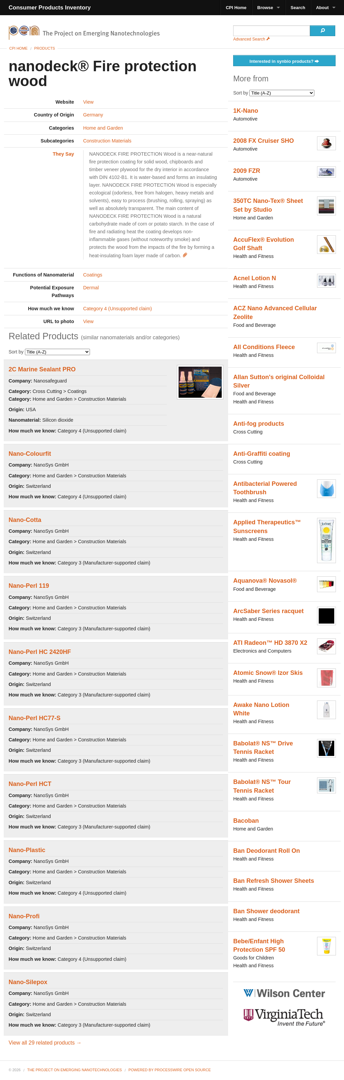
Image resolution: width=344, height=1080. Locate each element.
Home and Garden (103, 128)
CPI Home (236, 7)
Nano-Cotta (25, 520)
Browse (265, 7)
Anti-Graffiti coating (261, 453)
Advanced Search (251, 39)
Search (298, 7)
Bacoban (246, 820)
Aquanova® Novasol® (265, 580)
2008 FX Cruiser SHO (263, 140)
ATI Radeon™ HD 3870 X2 (270, 642)
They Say (63, 154)
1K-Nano (245, 110)
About (322, 7)
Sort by (49, 351)
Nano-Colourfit (30, 453)
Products (44, 48)
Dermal (91, 287)
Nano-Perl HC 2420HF (40, 652)
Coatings (92, 275)
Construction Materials (107, 140)
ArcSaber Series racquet (268, 611)
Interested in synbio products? (284, 61)
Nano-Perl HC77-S (35, 718)
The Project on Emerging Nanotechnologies (74, 1070)
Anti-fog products (258, 423)
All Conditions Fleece (264, 347)
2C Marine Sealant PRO (42, 369)
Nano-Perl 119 (29, 585)
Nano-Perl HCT (30, 784)
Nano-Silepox (28, 982)
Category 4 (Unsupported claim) (117, 308)
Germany (93, 114)
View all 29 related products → (45, 1043)
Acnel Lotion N (254, 278)
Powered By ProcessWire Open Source (169, 1070)
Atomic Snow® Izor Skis (268, 672)
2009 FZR (246, 170)
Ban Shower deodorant (266, 911)
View (88, 102)
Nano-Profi (24, 916)
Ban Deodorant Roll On (266, 850)
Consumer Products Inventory (50, 7)
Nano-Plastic (27, 850)
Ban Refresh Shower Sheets (273, 880)
